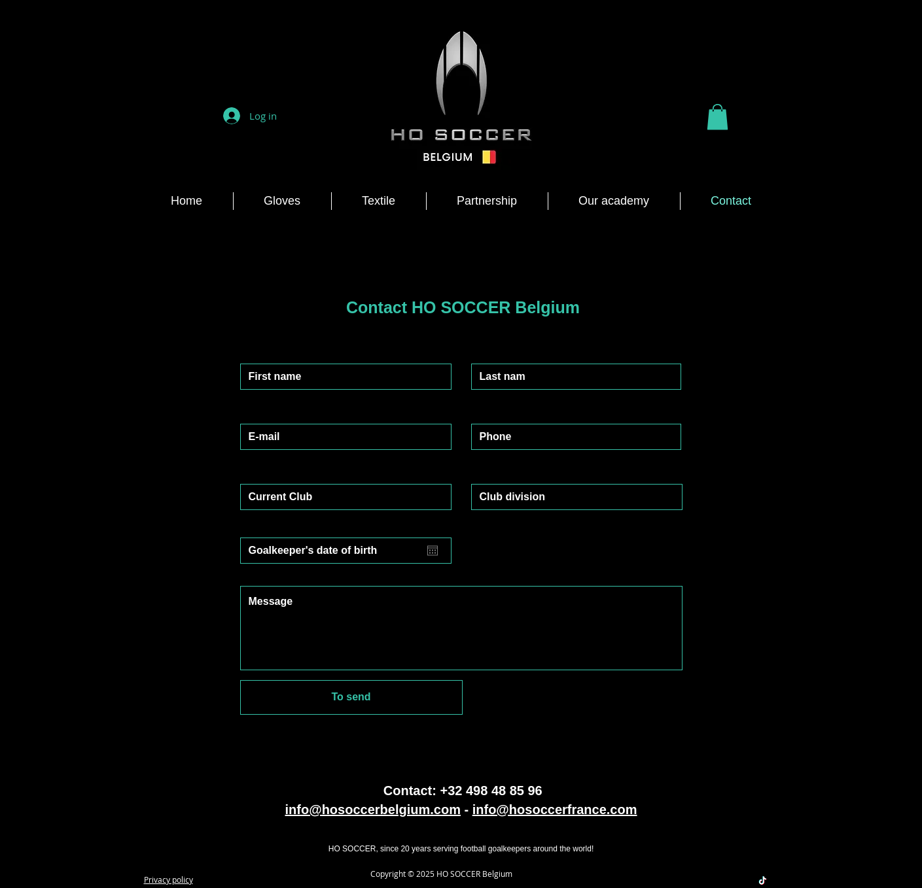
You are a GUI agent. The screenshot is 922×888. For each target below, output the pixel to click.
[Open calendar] (432, 550)
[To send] (351, 697)
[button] (717, 116)
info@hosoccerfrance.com (554, 809)
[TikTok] (762, 880)
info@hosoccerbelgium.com (372, 809)
